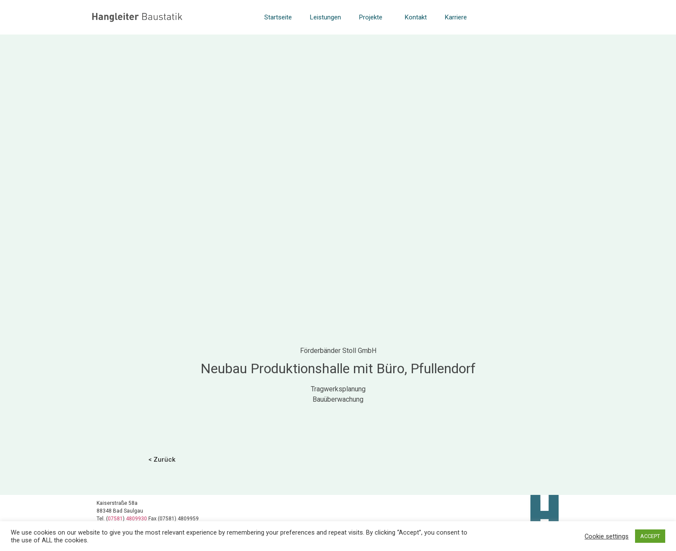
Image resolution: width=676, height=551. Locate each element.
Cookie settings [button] (607, 536)
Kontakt (416, 17)
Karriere (456, 17)
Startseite (278, 17)
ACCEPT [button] (650, 536)
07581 (115, 519)
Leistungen (325, 17)
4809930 (137, 519)
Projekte (373, 17)
